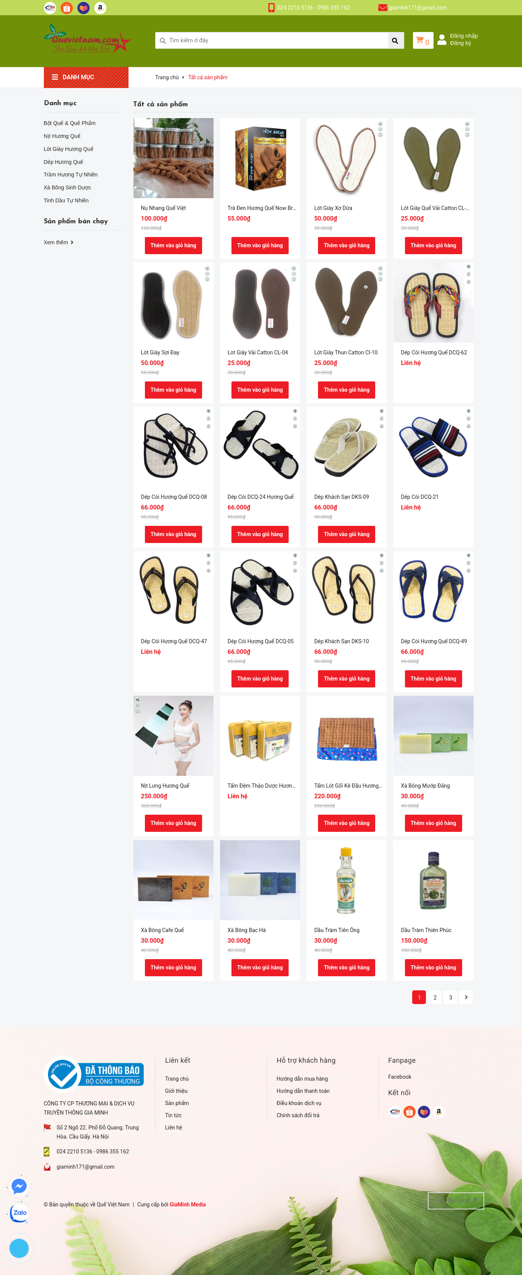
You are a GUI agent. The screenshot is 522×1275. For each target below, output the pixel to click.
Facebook (399, 1077)
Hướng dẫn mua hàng (302, 1079)
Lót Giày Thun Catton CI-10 (345, 352)
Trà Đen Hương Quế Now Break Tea (269, 208)
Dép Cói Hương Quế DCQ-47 (174, 641)
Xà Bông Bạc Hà (247, 930)
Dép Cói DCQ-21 (419, 497)
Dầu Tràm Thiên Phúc (426, 930)
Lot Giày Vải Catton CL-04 (258, 352)
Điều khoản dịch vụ (299, 1103)
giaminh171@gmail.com (418, 8)
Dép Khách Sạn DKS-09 (341, 497)
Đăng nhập (464, 35)
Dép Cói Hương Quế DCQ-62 (434, 352)
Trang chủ (177, 1079)
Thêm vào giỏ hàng (173, 245)
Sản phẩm (177, 1103)
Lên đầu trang (456, 1200)
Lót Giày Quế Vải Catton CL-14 (436, 208)
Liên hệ (173, 1127)
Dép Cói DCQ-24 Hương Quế (261, 497)
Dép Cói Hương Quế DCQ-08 (174, 497)
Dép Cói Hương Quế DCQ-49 (434, 641)
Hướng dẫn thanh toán (303, 1091)
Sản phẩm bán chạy (76, 221)
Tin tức (173, 1115)
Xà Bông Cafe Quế (162, 930)
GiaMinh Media (188, 1204)
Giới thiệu (176, 1091)
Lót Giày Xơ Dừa (333, 208)
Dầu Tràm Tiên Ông (337, 930)
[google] (395, 1111)
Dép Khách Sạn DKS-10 (341, 641)
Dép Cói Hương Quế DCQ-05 (261, 641)
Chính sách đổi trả (298, 1115)
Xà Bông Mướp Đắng (425, 786)
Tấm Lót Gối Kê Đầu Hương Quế (351, 786)
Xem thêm (59, 242)
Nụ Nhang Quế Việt (163, 208)
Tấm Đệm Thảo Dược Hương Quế (267, 786)
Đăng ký (460, 43)
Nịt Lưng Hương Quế (165, 786)
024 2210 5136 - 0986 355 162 (314, 8)
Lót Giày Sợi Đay (160, 352)
